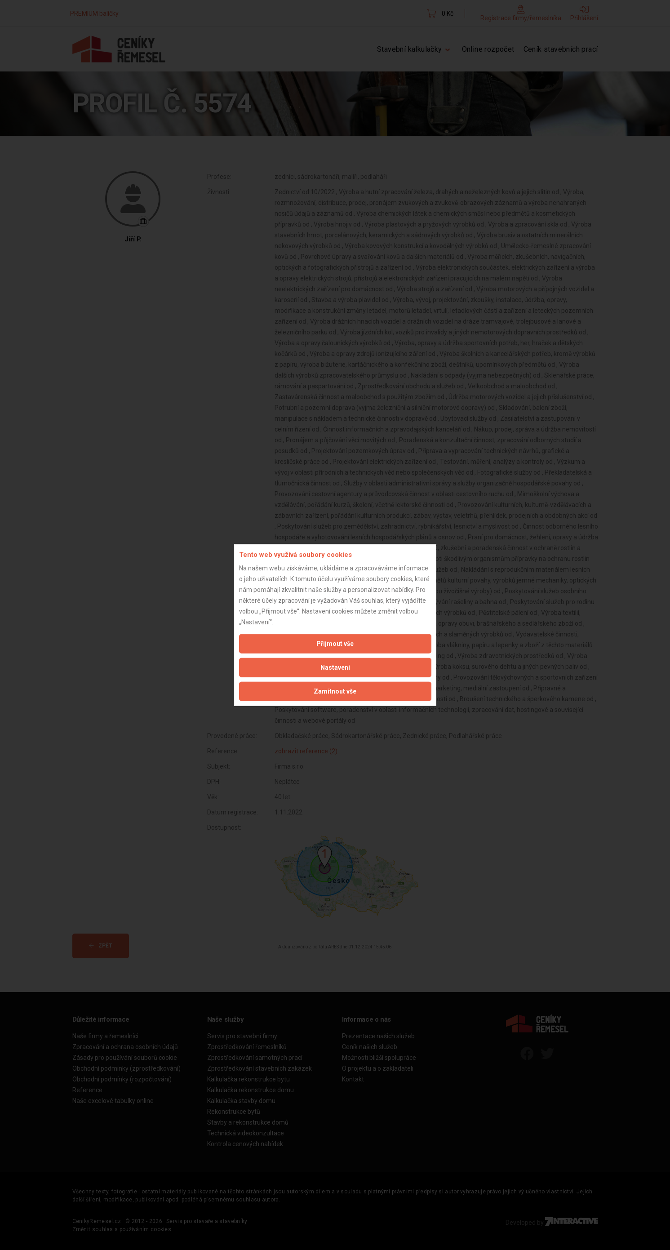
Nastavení (335, 667)
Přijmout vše (335, 643)
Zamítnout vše (335, 691)
